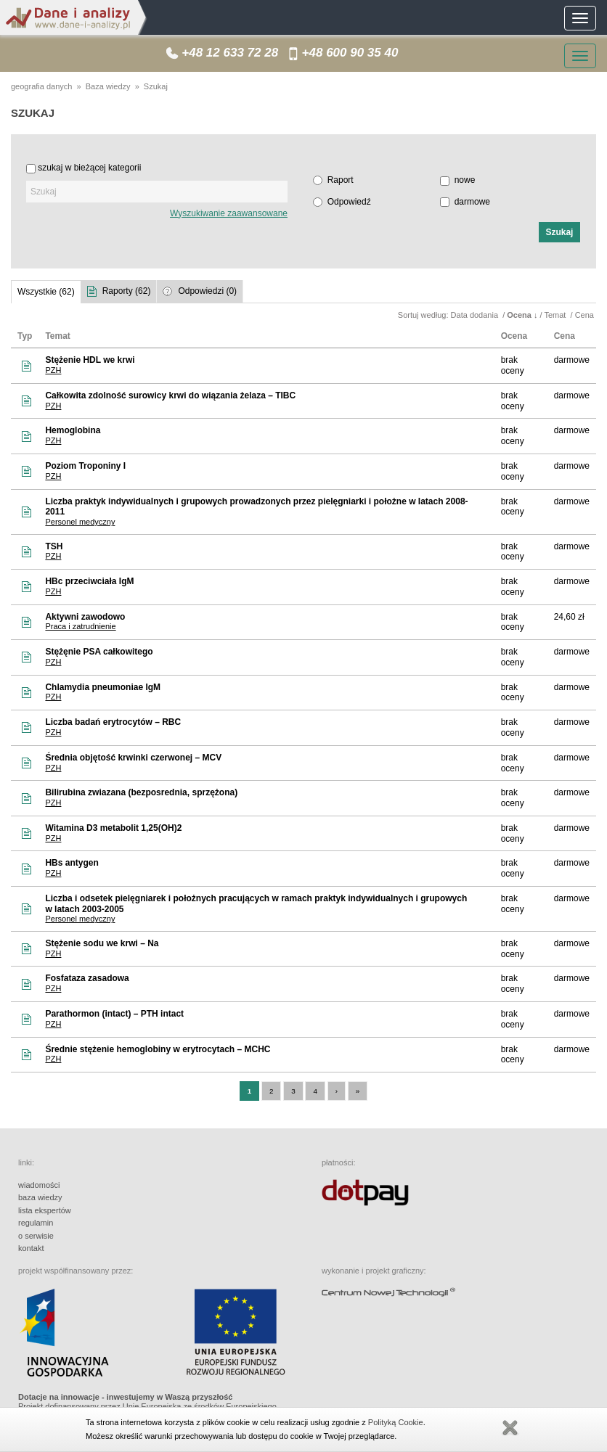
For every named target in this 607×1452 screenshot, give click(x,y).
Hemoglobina (72, 430)
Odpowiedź (349, 202)
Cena (585, 315)
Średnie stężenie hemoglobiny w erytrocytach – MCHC (157, 1049)
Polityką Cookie (395, 1422)
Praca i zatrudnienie (80, 626)
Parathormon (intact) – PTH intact (114, 1014)
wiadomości (39, 1185)
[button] (559, 232)
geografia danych (41, 86)
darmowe (472, 202)
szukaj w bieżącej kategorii (89, 168)
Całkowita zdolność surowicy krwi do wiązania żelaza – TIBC (170, 395)
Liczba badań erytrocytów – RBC (113, 722)
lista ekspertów (44, 1210)
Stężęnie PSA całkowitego (98, 652)
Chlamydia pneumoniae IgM (102, 687)
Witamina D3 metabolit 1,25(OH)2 (113, 828)
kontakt (31, 1248)
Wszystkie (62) (46, 292)
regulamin (35, 1222)
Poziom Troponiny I (85, 466)
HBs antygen (71, 863)
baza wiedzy (40, 1197)
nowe (465, 180)
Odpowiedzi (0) (207, 291)
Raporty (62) (126, 291)
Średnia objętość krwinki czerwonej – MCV (133, 757)
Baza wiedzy (108, 86)
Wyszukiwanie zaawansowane (229, 213)
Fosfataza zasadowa (87, 978)
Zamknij (509, 1428)
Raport (340, 180)
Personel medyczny (80, 521)
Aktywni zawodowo (85, 617)
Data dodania (476, 315)
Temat (556, 315)
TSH (53, 546)
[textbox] (157, 191)
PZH (53, 370)
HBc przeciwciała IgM (89, 581)
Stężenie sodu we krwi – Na (101, 943)
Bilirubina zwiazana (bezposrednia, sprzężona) (141, 792)
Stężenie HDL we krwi (89, 360)
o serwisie (36, 1235)
